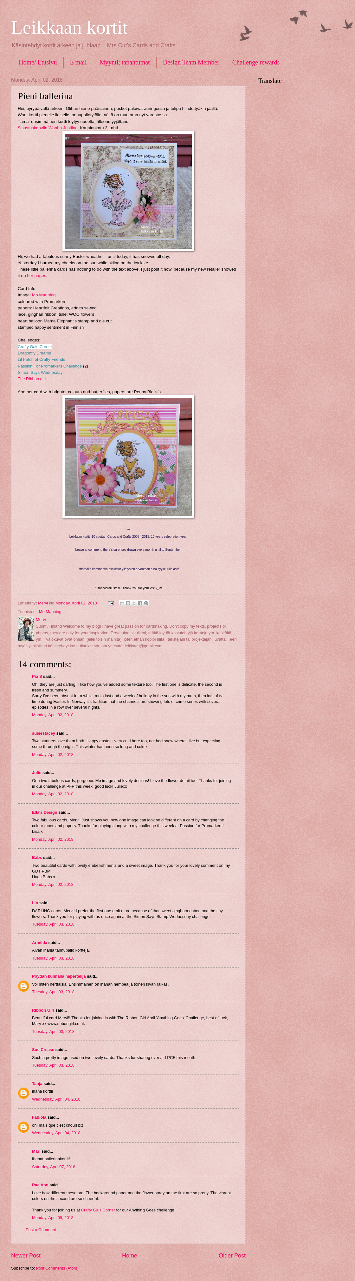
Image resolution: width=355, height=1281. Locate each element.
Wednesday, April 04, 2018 (56, 1099)
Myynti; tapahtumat (125, 62)
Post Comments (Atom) (57, 1268)
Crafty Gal (27, 346)
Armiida (39, 942)
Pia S (37, 676)
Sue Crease (43, 1049)
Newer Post (26, 1255)
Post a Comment (41, 1229)
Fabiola (39, 1117)
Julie (36, 772)
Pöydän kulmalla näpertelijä (59, 976)
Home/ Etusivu (38, 62)
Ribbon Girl (43, 1010)
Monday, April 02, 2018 (53, 714)
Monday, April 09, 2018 (53, 1217)
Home (129, 1255)
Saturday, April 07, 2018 (53, 1166)
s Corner (44, 346)
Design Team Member (191, 62)
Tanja (37, 1083)
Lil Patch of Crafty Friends (41, 359)
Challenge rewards (256, 62)
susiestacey (43, 733)
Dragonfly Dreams (34, 353)
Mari (36, 1151)
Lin (35, 902)
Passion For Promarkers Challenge (50, 366)
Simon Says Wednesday (40, 372)
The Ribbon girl (32, 378)
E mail (78, 62)
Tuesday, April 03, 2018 (53, 924)
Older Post (232, 1255)
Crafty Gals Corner (98, 1210)
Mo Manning (43, 295)
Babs (37, 857)
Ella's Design (44, 812)
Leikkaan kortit (69, 27)
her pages (36, 275)
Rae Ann (40, 1185)
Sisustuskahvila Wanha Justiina (48, 127)
